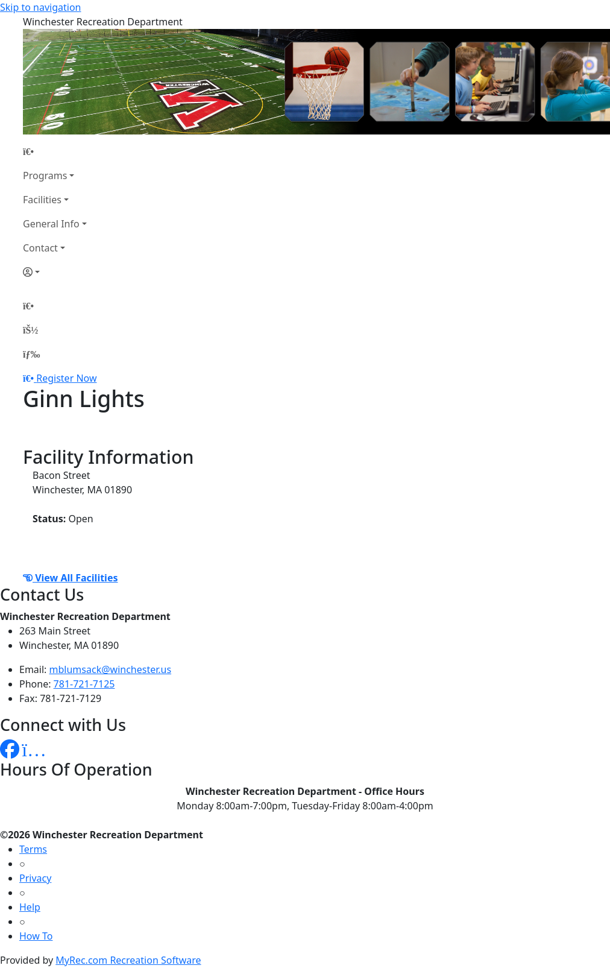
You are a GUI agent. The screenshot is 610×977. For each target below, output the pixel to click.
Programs (45, 175)
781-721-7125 (84, 684)
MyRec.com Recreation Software (128, 960)
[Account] (55, 272)
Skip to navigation (40, 7)
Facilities (42, 199)
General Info (51, 223)
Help (29, 907)
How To (35, 936)
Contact (40, 248)
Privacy (35, 878)
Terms (33, 849)
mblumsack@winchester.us (110, 669)
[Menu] (31, 354)
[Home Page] (55, 151)
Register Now (66, 378)
